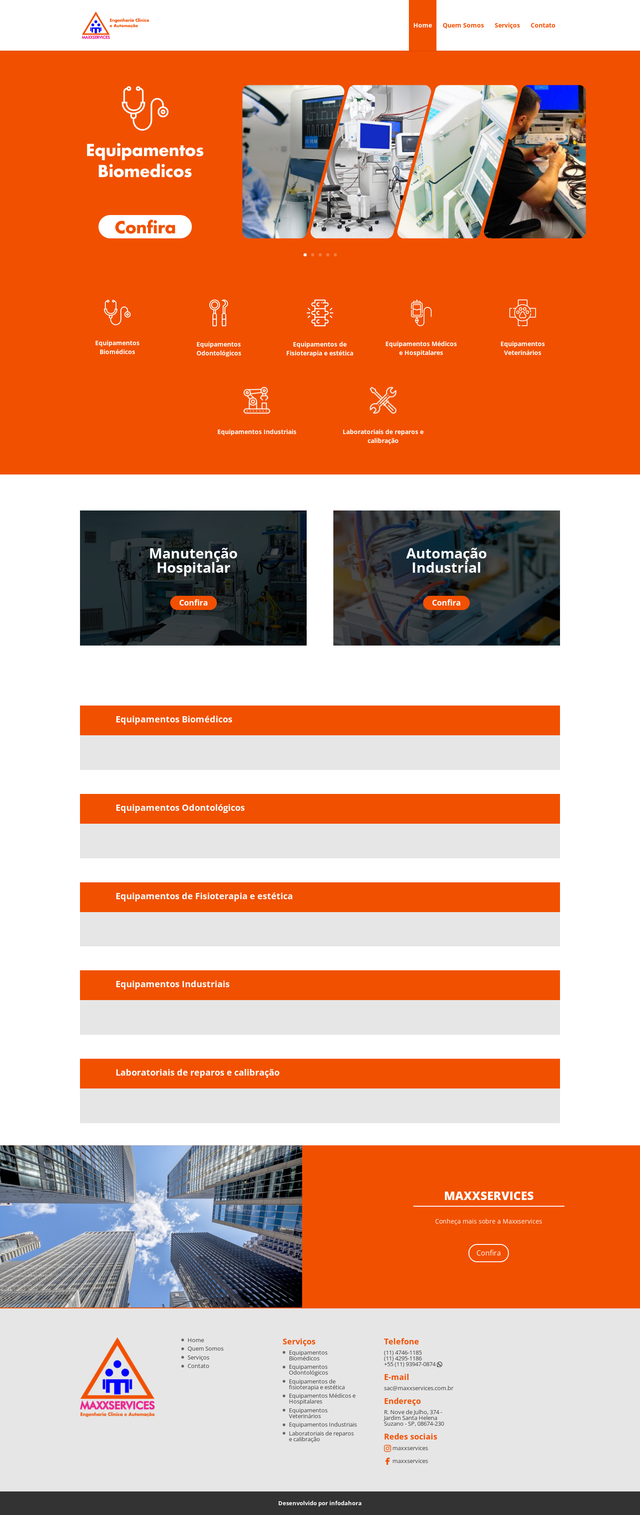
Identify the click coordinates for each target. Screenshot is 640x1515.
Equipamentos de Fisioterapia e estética (319, 348)
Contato (543, 25)
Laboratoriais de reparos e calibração (383, 436)
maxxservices (406, 1448)
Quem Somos (463, 25)
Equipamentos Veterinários (522, 348)
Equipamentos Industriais (256, 431)
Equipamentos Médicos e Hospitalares (421, 348)
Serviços (507, 25)
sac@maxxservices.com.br (418, 1388)
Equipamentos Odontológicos (218, 348)
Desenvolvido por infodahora (320, 1503)
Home (422, 25)
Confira (193, 602)
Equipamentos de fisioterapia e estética (317, 1384)
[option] (153, 753)
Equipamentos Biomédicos (117, 347)
